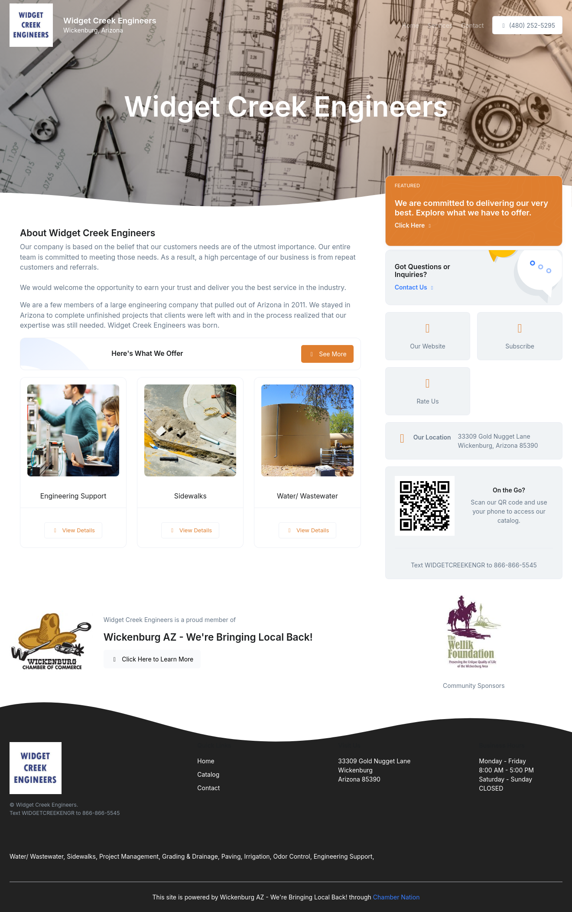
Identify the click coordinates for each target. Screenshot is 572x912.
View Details (73, 530)
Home (410, 25)
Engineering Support (73, 496)
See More (327, 354)
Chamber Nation (396, 897)
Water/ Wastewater (307, 496)
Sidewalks (190, 496)
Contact (472, 25)
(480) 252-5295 (527, 25)
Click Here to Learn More (152, 659)
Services (440, 25)
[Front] (33, 25)
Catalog (208, 774)
